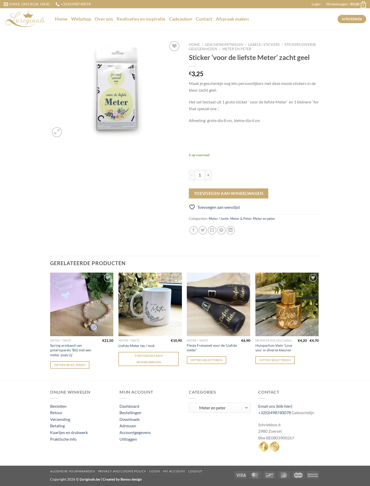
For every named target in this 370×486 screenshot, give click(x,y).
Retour (56, 412)
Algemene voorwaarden (72, 471)
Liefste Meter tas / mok (136, 345)
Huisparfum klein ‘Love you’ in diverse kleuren (273, 347)
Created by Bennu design (122, 479)
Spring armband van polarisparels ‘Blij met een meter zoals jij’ (70, 350)
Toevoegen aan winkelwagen (228, 193)
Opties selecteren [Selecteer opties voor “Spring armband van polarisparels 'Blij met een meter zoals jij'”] (70, 365)
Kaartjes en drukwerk (69, 432)
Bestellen (58, 406)
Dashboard (129, 406)
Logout (195, 471)
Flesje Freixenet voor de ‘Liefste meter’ (212, 347)
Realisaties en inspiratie (141, 19)
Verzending (60, 419)
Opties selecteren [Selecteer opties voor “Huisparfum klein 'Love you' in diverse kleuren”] (275, 360)
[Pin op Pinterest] (221, 230)
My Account (174, 471)
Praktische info (63, 439)
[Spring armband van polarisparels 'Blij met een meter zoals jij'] (82, 304)
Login (154, 471)
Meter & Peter (240, 218)
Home (61, 19)
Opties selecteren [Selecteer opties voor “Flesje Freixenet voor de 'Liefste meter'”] (206, 360)
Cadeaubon (180, 19)
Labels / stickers (264, 44)
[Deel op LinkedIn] (230, 230)
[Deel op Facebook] (193, 230)
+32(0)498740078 (274, 412)
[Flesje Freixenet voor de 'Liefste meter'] (218, 304)
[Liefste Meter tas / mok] (150, 304)
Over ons (104, 19)
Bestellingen (130, 412)
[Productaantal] (200, 175)
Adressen (127, 425)
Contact (204, 19)
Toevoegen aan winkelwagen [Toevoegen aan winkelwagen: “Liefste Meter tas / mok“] (149, 359)
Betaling (57, 425)
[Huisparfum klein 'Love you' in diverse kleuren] (287, 304)
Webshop (81, 19)
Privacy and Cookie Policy (122, 471)
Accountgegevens (135, 432)
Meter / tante (219, 218)
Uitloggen (128, 439)
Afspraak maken (232, 19)
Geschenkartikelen (224, 44)
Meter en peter (236, 49)
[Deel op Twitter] (203, 230)
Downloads (129, 419)
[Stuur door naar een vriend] (212, 230)
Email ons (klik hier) (275, 406)
